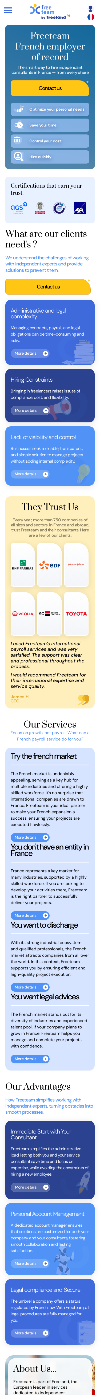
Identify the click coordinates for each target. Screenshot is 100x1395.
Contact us (50, 88)
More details (25, 353)
